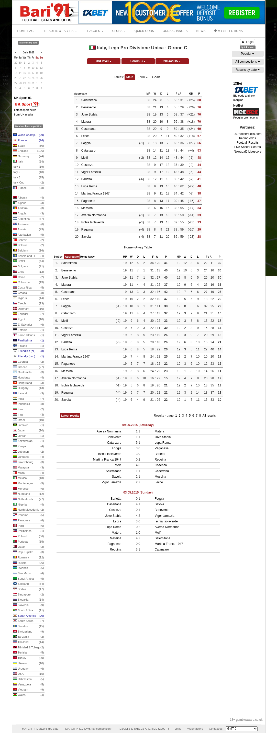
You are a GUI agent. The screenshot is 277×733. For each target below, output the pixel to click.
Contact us (216, 728)
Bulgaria (28, 267)
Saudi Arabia (28, 579)
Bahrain (28, 240)
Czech (28, 304)
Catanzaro (88, 150)
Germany (28, 156)
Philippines (28, 531)
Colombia (28, 282)
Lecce (85, 136)
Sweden (28, 626)
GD (191, 93)
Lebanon (28, 452)
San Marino (28, 573)
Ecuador (28, 314)
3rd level (104, 61)
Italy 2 (28, 172)
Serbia (28, 589)
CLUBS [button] (119, 31)
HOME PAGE (26, 31)
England (28, 151)
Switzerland (28, 632)
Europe (28, 141)
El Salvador (28, 325)
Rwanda (28, 568)
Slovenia (28, 605)
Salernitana (89, 100)
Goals (156, 77)
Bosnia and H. (28, 256)
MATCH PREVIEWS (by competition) (88, 728)
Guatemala (28, 372)
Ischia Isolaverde (92, 222)
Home (83, 256)
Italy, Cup (28, 183)
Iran (28, 409)
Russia (28, 563)
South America (28, 616)
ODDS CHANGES (175, 31)
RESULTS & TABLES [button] (60, 31)
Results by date (248, 70)
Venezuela (28, 685)
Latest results (70, 415)
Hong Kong (28, 383)
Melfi (84, 157)
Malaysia (28, 468)
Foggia (86, 143)
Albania (28, 198)
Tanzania (28, 637)
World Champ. (28, 135)
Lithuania (28, 457)
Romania (28, 558)
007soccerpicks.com (248, 134)
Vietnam (28, 690)
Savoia (86, 236)
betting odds (247, 138)
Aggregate (72, 256)
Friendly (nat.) (28, 356)
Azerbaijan (28, 235)
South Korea (28, 621)
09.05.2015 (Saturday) (138, 425)
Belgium (28, 251)
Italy (28, 162)
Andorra (28, 208)
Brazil (28, 261)
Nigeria (28, 505)
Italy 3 (28, 178)
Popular (247, 53)
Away (91, 256)
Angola (28, 214)
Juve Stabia (89, 114)
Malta (28, 473)
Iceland (28, 394)
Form (143, 77)
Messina (87, 208)
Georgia (28, 362)
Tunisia (28, 653)
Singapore (28, 595)
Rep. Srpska (28, 552)
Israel (28, 420)
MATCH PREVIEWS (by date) (40, 728)
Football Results (248, 142)
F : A (178, 93)
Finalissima (28, 341)
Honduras (28, 378)
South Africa (28, 611)
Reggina (87, 229)
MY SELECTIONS (228, 31)
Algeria (28, 203)
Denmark (28, 309)
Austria (28, 229)
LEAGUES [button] (95, 31)
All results (209, 415)
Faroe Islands (28, 335)
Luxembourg (28, 462)
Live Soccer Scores (247, 147)
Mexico (28, 478)
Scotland (28, 584)
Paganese (88, 201)
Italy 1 (28, 167)
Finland (28, 346)
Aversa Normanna (93, 215)
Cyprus (28, 298)
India (28, 399)
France (28, 188)
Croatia (28, 293)
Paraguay (28, 521)
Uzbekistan (28, 679)
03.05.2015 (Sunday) (138, 492)
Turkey (28, 658)
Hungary (28, 388)
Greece (28, 367)
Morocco (28, 489)
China (28, 277)
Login (247, 42)
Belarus (28, 245)
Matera (86, 121)
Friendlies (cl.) (28, 351)
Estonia (28, 330)
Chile (28, 272)
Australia (28, 224)
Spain (28, 146)
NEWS (200, 31)
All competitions (247, 61)
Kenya (28, 446)
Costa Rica (28, 288)
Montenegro (28, 484)
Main (129, 77)
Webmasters (195, 728)
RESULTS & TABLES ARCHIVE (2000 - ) (143, 728)
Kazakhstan (28, 441)
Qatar (28, 547)
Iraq (28, 415)
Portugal (28, 542)
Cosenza (87, 165)
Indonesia (28, 404)
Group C (138, 61)
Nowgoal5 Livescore (247, 151)
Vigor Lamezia (91, 172)
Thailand (28, 642)
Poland (28, 536)
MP (148, 93)
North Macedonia (28, 510)
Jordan (28, 436)
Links (178, 728)
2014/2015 (172, 61)
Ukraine (28, 663)
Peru (28, 526)
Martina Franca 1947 (95, 193)
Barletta (86, 179)
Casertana (88, 129)
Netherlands (28, 499)
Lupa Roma (89, 186)
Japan (28, 431)
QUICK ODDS (144, 31)
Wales (28, 695)
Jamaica (28, 425)
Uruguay (28, 669)
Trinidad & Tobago (28, 648)
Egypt (28, 319)
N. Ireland (28, 494)
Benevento (88, 107)
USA (28, 674)
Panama (28, 515)
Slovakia (28, 600)
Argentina (28, 219)
